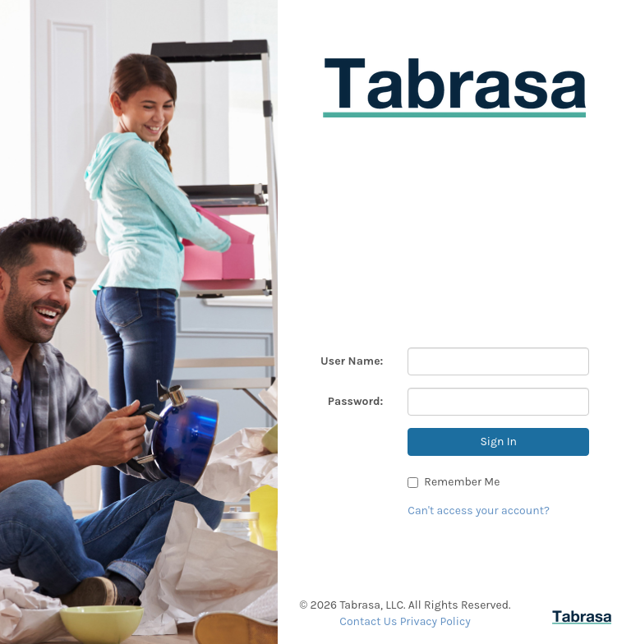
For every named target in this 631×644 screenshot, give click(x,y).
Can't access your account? (479, 511)
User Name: (351, 361)
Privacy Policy (435, 621)
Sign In (498, 441)
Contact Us (368, 621)
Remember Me (454, 482)
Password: (356, 401)
